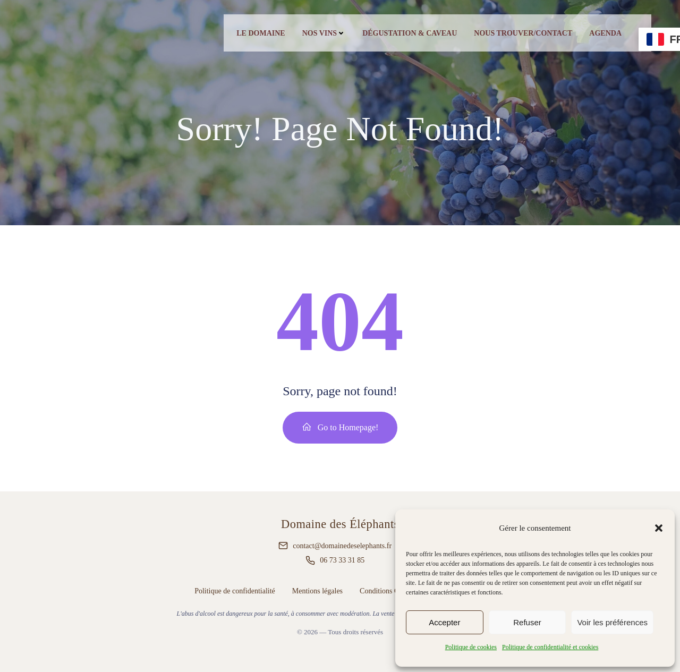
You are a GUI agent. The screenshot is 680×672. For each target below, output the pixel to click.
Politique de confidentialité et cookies (550, 647)
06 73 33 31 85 (342, 560)
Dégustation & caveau (409, 33)
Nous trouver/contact (523, 33)
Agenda (605, 33)
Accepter (444, 622)
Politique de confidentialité (234, 591)
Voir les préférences (612, 622)
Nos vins (324, 33)
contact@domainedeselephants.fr (342, 546)
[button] (658, 528)
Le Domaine (260, 33)
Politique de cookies (471, 647)
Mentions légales (317, 591)
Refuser (527, 622)
